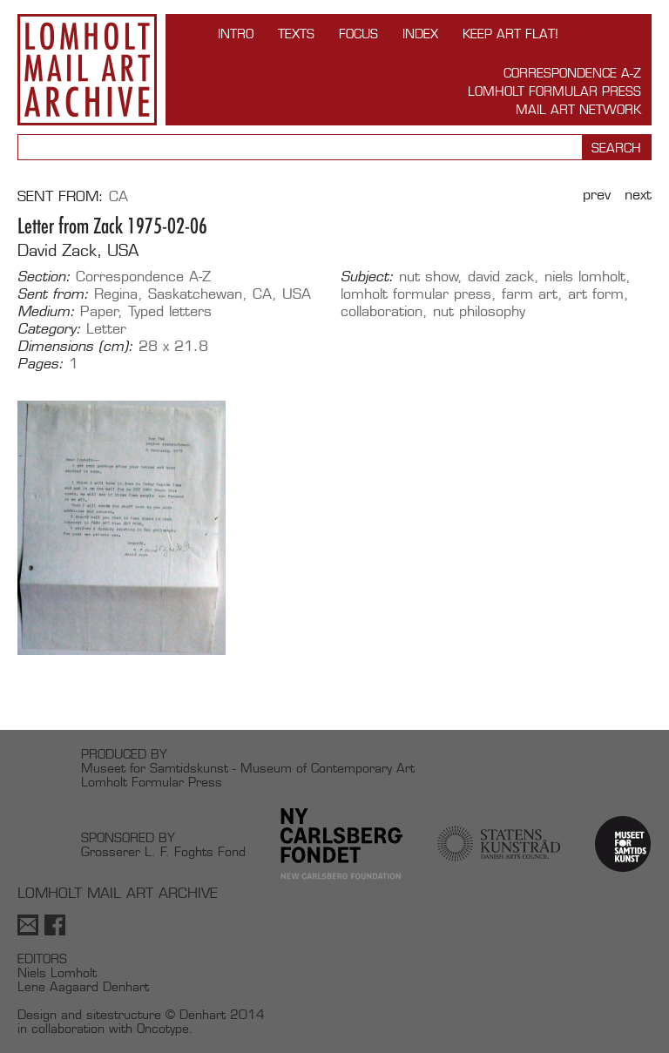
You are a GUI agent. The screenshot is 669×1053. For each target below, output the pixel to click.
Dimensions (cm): (75, 346)
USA (296, 294)
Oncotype (163, 1028)
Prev (597, 194)
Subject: (367, 277)
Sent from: (53, 294)
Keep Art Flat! (510, 33)
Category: (49, 329)
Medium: (46, 312)
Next (638, 194)
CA (118, 196)
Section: (44, 277)
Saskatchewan (195, 294)
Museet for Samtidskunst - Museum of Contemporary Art (248, 767)
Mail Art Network (578, 109)
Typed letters (170, 311)
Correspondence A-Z (572, 72)
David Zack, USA (78, 250)
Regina (116, 294)
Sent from (57, 196)
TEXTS (296, 33)
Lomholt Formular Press (554, 91)
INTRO (235, 33)
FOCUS (358, 33)
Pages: (40, 364)
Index (420, 33)
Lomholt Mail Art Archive (87, 69)
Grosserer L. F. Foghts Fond (163, 851)
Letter (106, 329)
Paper (99, 311)
